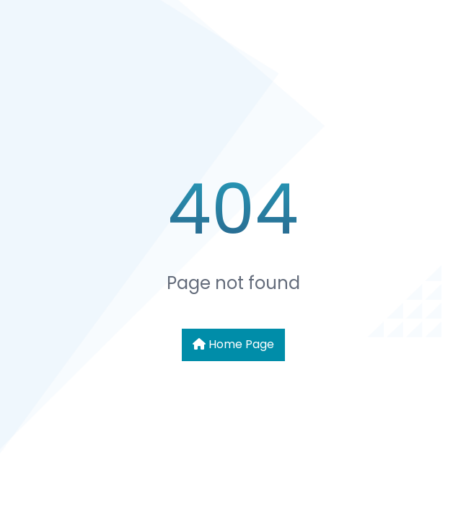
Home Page (233, 344)
